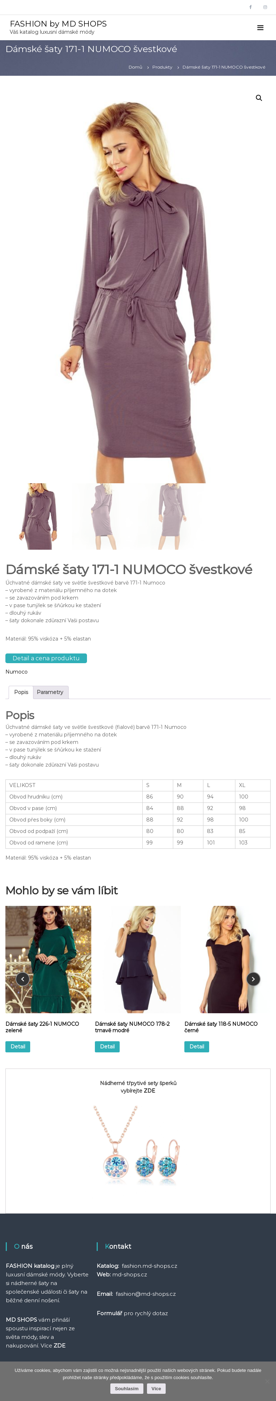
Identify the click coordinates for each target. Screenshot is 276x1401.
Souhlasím (127, 1388)
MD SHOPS (21, 1319)
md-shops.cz (129, 1274)
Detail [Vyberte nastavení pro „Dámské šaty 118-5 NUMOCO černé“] (196, 1046)
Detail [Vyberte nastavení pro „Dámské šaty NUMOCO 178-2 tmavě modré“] (107, 1046)
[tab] (21, 692)
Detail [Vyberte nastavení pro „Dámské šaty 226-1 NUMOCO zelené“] (17, 1046)
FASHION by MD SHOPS (58, 24)
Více (156, 1388)
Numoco (16, 672)
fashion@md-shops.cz (146, 1293)
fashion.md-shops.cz (149, 1265)
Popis (21, 692)
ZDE (149, 1091)
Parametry (50, 692)
